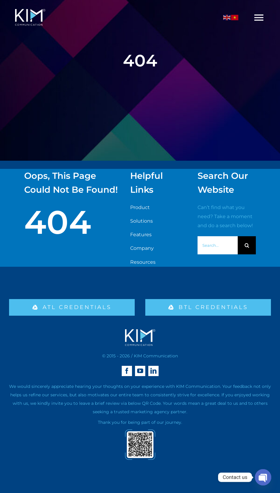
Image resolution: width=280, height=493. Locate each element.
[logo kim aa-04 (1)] (30, 11)
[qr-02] (140, 432)
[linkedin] (153, 371)
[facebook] (127, 371)
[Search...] (218, 245)
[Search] (247, 245)
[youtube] (140, 371)
